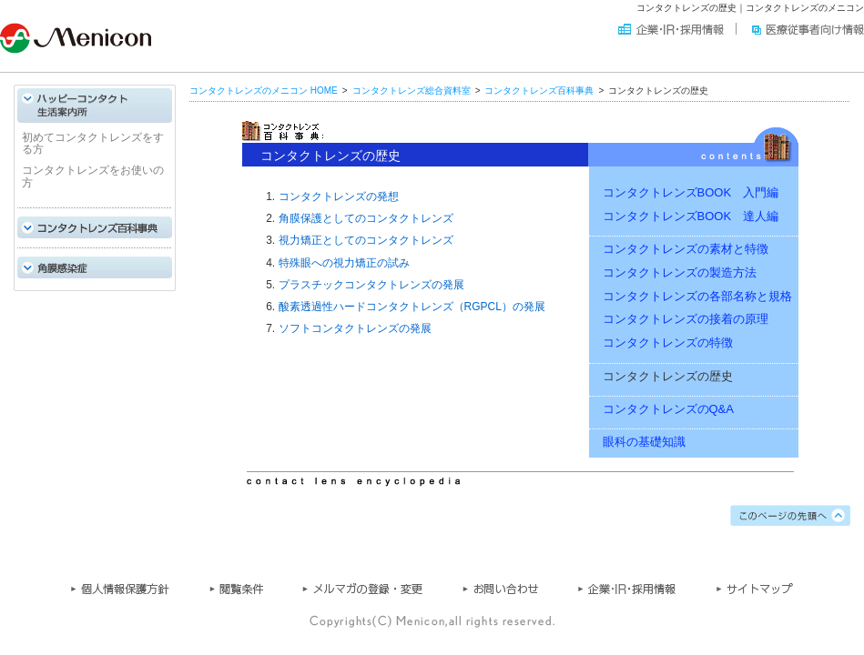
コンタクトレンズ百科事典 (539, 91)
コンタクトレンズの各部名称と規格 (697, 296)
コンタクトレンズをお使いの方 (93, 177)
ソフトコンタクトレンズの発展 (355, 329)
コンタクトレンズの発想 (339, 196)
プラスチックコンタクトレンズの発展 (371, 284)
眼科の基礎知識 (644, 442)
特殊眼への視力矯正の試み (344, 263)
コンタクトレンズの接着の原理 (685, 320)
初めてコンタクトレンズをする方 (93, 143)
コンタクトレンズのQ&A (668, 409)
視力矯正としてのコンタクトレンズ (366, 241)
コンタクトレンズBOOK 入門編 (691, 192)
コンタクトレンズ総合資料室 (411, 91)
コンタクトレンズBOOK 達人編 (691, 216)
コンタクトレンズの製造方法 (680, 272)
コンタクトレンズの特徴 (668, 342)
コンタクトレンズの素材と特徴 (685, 250)
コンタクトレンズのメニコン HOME (263, 91)
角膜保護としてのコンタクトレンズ (366, 219)
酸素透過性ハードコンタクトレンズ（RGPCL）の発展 (412, 307)
